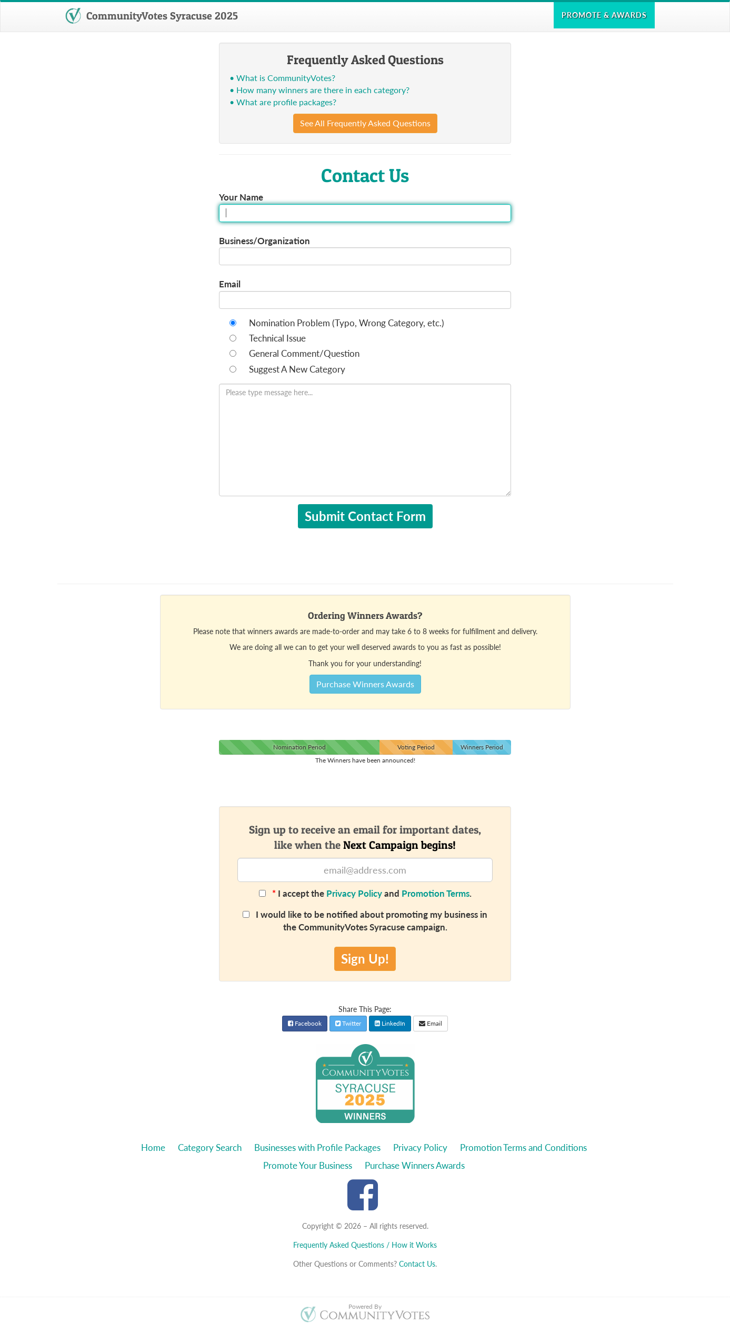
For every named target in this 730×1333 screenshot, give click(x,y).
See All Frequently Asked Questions (365, 123)
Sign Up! (365, 958)
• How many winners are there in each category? (319, 90)
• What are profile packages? (282, 102)
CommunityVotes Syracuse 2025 (151, 15)
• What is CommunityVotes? (282, 78)
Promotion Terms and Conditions (523, 1147)
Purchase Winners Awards (365, 684)
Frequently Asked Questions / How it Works (365, 1244)
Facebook (305, 1023)
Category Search (210, 1147)
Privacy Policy (354, 893)
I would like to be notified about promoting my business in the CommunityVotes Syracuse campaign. (365, 921)
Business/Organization (264, 240)
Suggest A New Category (297, 369)
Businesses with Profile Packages (317, 1147)
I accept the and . (365, 893)
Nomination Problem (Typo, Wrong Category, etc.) (346, 322)
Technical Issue (277, 338)
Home (153, 1147)
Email (230, 283)
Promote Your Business (307, 1165)
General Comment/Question (304, 353)
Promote (604, 15)
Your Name (241, 197)
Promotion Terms (435, 893)
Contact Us (417, 1263)
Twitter (348, 1023)
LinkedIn (390, 1023)
